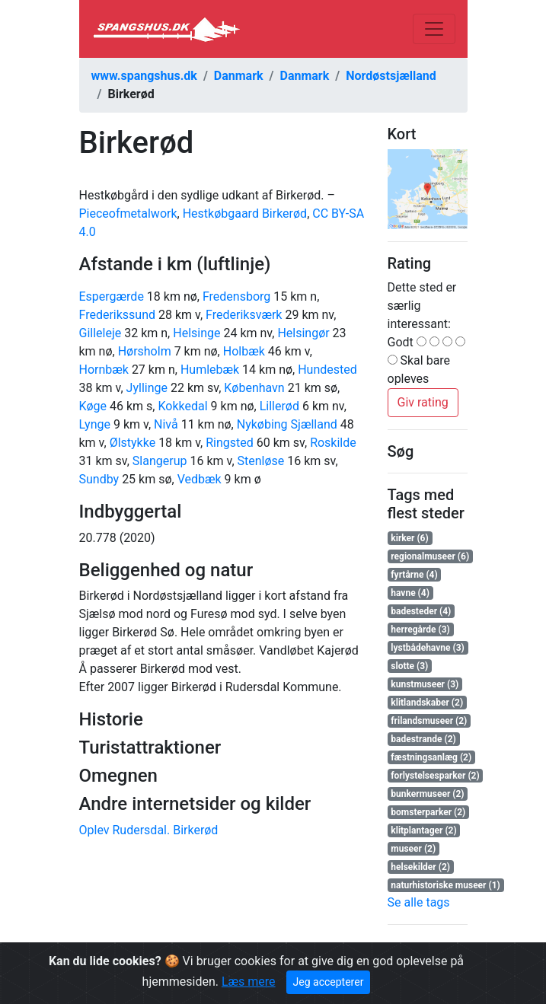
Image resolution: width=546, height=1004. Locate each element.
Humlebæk (209, 369)
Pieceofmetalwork (128, 213)
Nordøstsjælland (391, 76)
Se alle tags (419, 902)
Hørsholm (144, 351)
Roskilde (333, 442)
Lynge (94, 424)
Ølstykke (133, 442)
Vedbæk (199, 479)
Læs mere (249, 981)
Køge (93, 406)
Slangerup (160, 461)
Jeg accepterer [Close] (328, 982)
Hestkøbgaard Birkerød (245, 213)
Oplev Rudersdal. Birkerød (149, 830)
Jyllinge (147, 388)
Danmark (238, 76)
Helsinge (196, 333)
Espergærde (111, 296)
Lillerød (279, 406)
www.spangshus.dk (144, 76)
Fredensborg (236, 296)
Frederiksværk (244, 315)
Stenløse (261, 461)
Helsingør (303, 333)
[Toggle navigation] (434, 29)
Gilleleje (100, 333)
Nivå (166, 424)
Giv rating (423, 402)
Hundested (327, 369)
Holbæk (244, 351)
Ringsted (230, 442)
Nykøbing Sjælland (287, 424)
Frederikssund (117, 315)
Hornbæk (104, 369)
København (254, 388)
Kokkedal (182, 406)
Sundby (99, 479)
